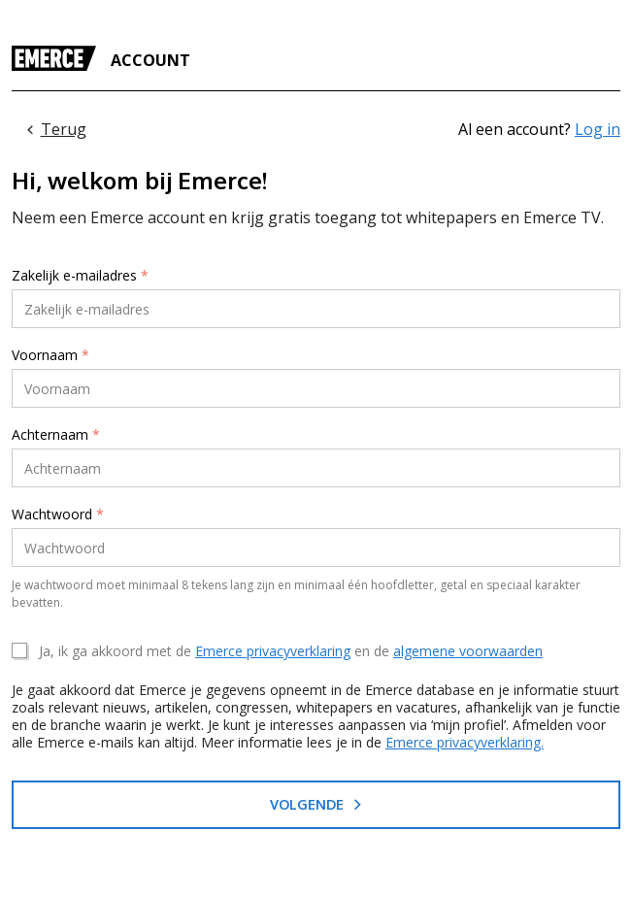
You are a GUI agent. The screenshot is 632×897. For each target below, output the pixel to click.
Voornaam (50, 355)
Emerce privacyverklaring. (464, 742)
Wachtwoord (58, 514)
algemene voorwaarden (468, 651)
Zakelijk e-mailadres (80, 275)
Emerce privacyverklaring (272, 651)
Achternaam (56, 435)
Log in (597, 129)
